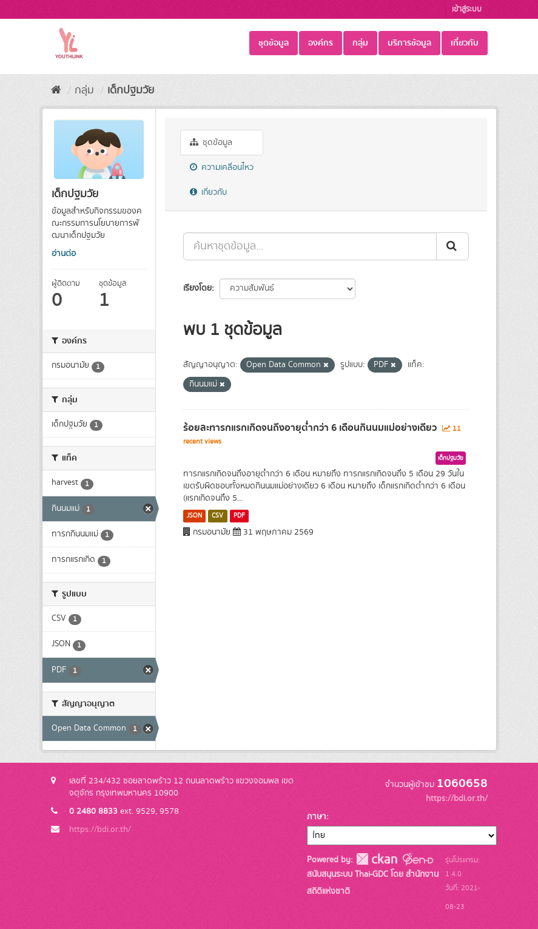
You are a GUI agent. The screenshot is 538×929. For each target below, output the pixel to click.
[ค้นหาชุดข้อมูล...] (310, 246)
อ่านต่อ (64, 254)
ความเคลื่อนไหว (222, 167)
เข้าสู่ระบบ (467, 9)
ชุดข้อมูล (273, 43)
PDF (239, 516)
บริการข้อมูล (409, 43)
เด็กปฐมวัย (130, 90)
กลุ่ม (360, 43)
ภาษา (316, 817)
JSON (194, 516)
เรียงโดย (197, 288)
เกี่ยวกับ (465, 43)
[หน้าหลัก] (56, 90)
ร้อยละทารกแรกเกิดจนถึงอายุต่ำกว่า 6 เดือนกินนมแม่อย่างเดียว (310, 428)
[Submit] (452, 246)
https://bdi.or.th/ (100, 829)
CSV (217, 516)
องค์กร (320, 43)
